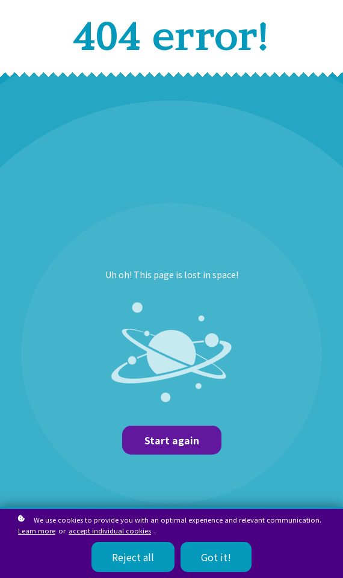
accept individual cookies (110, 530)
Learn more (36, 530)
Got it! (216, 557)
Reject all (133, 557)
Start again (171, 440)
